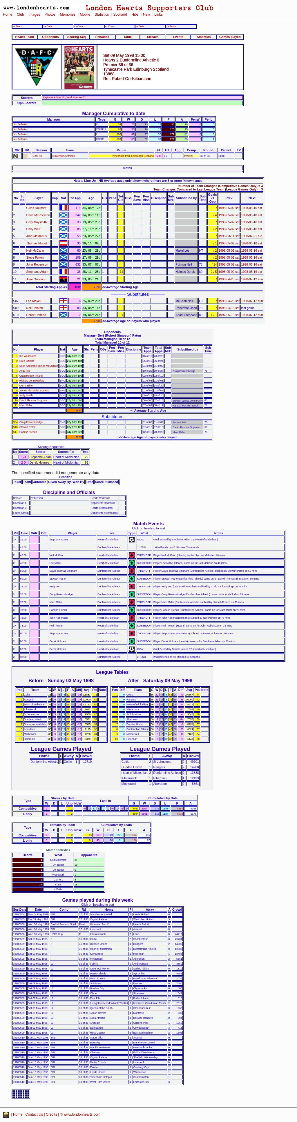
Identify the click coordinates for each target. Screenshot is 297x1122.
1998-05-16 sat (251, 208)
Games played (230, 37)
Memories (67, 14)
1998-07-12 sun (252, 279)
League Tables (112, 672)
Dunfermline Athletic (63, 156)
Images (34, 14)
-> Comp (110, 26)
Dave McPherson (38, 215)
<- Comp (79, 26)
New (146, 14)
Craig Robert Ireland (31, 375)
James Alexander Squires (34, 390)
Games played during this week (97, 900)
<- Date (48, 26)
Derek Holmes (36, 315)
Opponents (50, 37)
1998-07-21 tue (251, 236)
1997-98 (37, 156)
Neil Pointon (34, 308)
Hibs (134, 14)
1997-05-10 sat (229, 315)
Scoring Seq (76, 37)
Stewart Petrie (27, 427)
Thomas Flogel (36, 243)
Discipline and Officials (69, 492)
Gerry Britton (26, 385)
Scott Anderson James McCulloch (38, 365)
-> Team (171, 26)
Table (128, 37)
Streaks (152, 37)
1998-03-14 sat (229, 236)
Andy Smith (26, 395)
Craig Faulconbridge (31, 422)
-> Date (140, 26)
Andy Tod (24, 370)
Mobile (85, 14)
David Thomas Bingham (33, 400)
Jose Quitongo (36, 279)
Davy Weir (33, 229)
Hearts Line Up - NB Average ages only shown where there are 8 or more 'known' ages (137, 180)
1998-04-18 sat (229, 308)
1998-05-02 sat (229, 208)
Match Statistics (58, 850)
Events (178, 37)
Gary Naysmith (36, 222)
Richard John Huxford (31, 380)
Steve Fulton (35, 257)
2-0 (159, 156)
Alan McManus (36, 236)
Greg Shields (27, 361)
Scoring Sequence (51, 447)
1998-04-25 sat (229, 279)
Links (158, 14)
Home (7, 14)
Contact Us (34, 1114)
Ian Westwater (27, 356)
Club (20, 14)
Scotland (120, 14)
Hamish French (28, 432)
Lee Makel (33, 301)
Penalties (102, 37)
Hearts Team (24, 37)
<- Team (17, 26)
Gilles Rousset (36, 208)
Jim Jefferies (20, 124)
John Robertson (37, 264)
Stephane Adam (37, 271)
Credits (51, 1114)
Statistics (102, 14)
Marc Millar (25, 405)
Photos (49, 14)
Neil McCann (35, 250)
